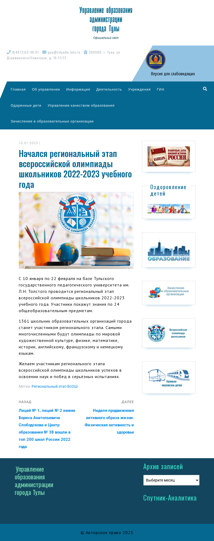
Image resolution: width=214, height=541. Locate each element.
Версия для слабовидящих (172, 74)
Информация (78, 89)
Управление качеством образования (81, 105)
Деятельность (109, 89)
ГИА (160, 89)
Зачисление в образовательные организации (52, 121)
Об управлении (46, 89)
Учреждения (139, 89)
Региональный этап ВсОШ (55, 386)
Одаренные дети (26, 105)
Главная (18, 89)
